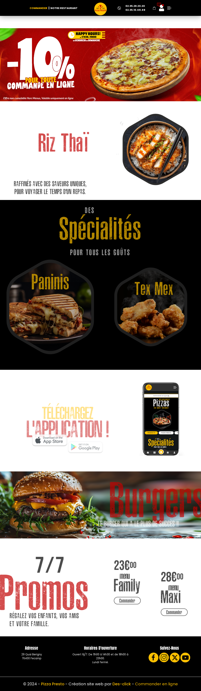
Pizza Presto (52, 684)
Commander (38, 8)
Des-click (121, 684)
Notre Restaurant (64, 8)
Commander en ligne (156, 684)
